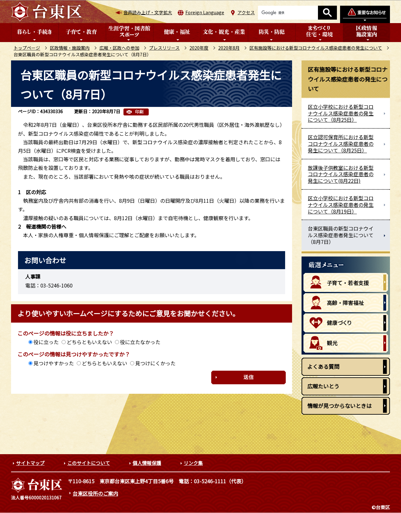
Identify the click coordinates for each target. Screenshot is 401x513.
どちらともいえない (89, 342)
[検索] (288, 13)
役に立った (46, 342)
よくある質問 (323, 366)
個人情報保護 (147, 463)
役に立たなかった (140, 342)
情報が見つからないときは (339, 406)
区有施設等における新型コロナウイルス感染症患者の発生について (315, 48)
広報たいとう (323, 386)
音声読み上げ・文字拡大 (147, 12)
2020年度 (198, 48)
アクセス (246, 12)
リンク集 (193, 463)
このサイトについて (88, 463)
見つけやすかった (53, 363)
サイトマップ (30, 463)
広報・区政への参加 (119, 48)
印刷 (139, 111)
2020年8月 (229, 48)
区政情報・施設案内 (70, 48)
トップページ (27, 48)
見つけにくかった (155, 363)
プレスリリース (164, 48)
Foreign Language (204, 12)
